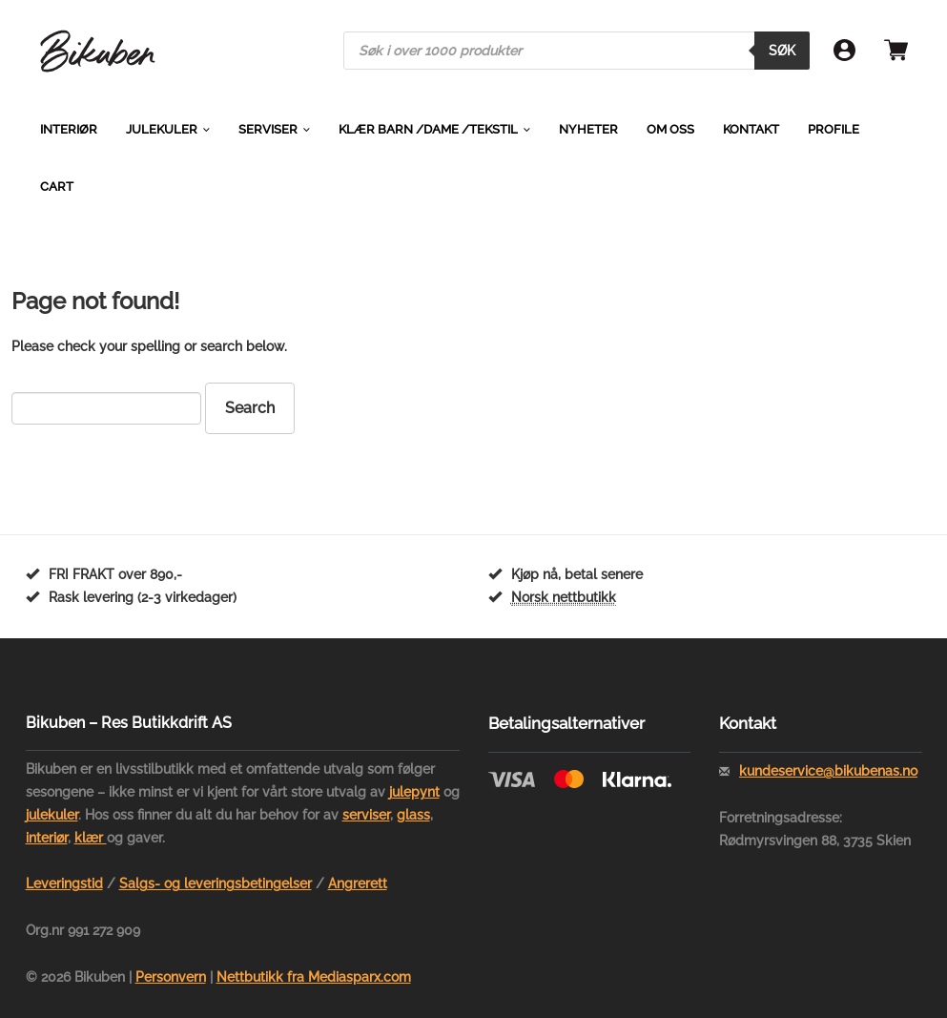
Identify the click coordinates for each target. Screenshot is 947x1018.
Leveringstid (64, 883)
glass (413, 814)
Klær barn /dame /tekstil (428, 129)
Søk (782, 50)
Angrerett (357, 883)
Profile (833, 129)
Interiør (68, 129)
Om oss (670, 129)
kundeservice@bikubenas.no (828, 771)
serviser (366, 814)
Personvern (170, 977)
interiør (47, 837)
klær (90, 837)
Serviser (268, 129)
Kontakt (751, 129)
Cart (56, 186)
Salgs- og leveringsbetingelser (215, 883)
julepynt (414, 792)
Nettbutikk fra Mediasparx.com (313, 977)
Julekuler (161, 129)
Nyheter (588, 129)
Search (250, 408)
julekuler (52, 814)
